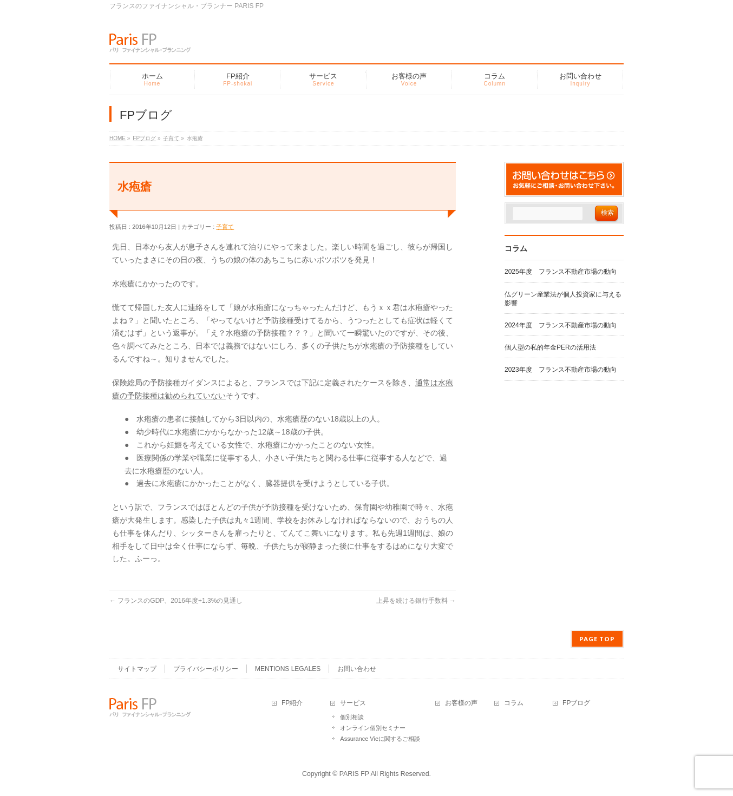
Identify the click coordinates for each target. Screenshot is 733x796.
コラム (513, 703)
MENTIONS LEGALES (287, 669)
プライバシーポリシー (205, 669)
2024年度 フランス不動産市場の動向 (561, 325)
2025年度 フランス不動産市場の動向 (561, 271)
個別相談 (352, 717)
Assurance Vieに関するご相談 (380, 738)
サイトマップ (136, 669)
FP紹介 (292, 703)
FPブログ (576, 703)
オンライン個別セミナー (372, 728)
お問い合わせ (356, 669)
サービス (353, 703)
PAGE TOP (597, 638)
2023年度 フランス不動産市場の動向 (561, 369)
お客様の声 (461, 703)
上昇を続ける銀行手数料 (416, 600)
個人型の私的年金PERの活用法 (550, 347)
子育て (225, 226)
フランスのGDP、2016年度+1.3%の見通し (176, 600)
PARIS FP (354, 774)
